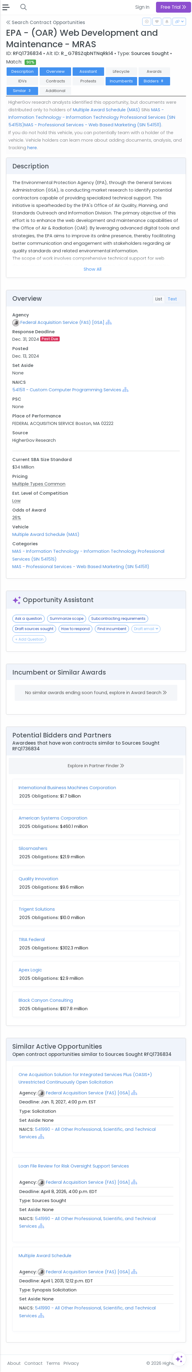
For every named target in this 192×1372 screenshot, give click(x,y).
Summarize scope (66, 618)
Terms (53, 1363)
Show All (92, 269)
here (32, 148)
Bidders (154, 81)
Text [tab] (172, 299)
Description (22, 71)
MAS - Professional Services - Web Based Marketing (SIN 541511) (92, 125)
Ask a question (28, 618)
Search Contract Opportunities (45, 22)
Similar (22, 90)
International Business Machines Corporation (67, 788)
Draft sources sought (34, 628)
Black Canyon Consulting (46, 1000)
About (14, 1363)
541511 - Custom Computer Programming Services (67, 390)
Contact (33, 1363)
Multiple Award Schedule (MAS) (106, 110)
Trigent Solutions (37, 909)
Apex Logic (30, 970)
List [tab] (158, 299)
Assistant (88, 71)
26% (16, 518)
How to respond (75, 628)
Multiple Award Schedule (45, 1256)
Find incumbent (112, 628)
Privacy (71, 1363)
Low (16, 501)
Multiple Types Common (38, 484)
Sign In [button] (142, 7)
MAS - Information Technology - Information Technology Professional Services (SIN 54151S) (91, 117)
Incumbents (121, 81)
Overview (55, 71)
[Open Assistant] (179, 1359)
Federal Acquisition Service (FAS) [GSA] (62, 322)
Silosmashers (33, 848)
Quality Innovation (38, 879)
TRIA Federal (32, 940)
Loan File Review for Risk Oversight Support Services (74, 1166)
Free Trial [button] (173, 7)
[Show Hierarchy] (109, 322)
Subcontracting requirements (118, 618)
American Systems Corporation (53, 818)
